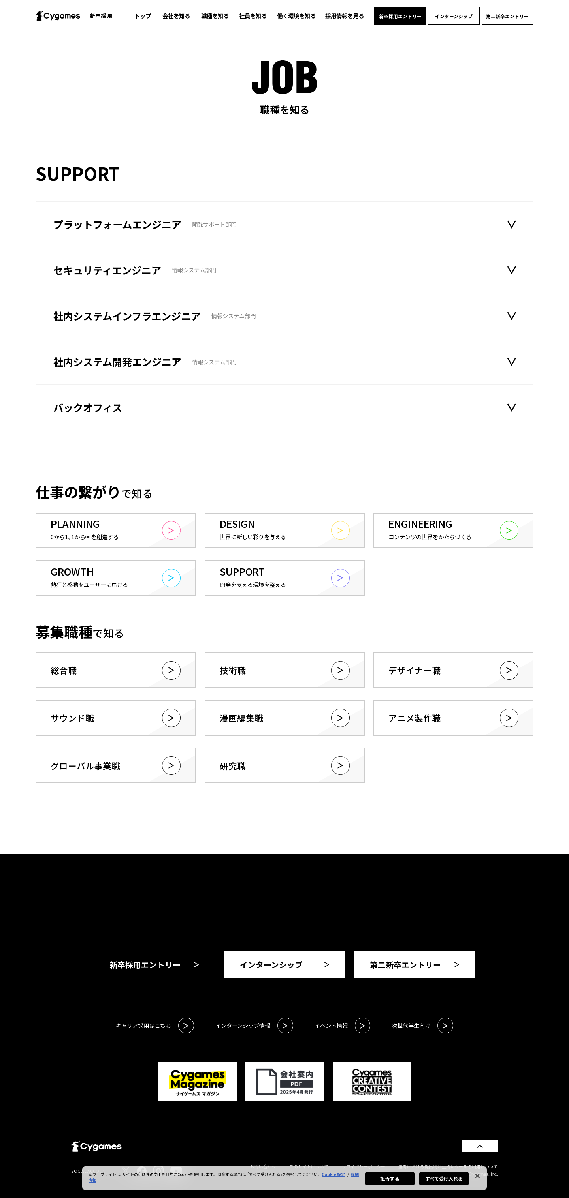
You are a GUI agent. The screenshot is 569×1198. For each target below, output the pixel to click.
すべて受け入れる (444, 1178)
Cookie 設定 (333, 1174)
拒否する (389, 1178)
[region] (284, 1178)
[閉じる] (477, 1176)
